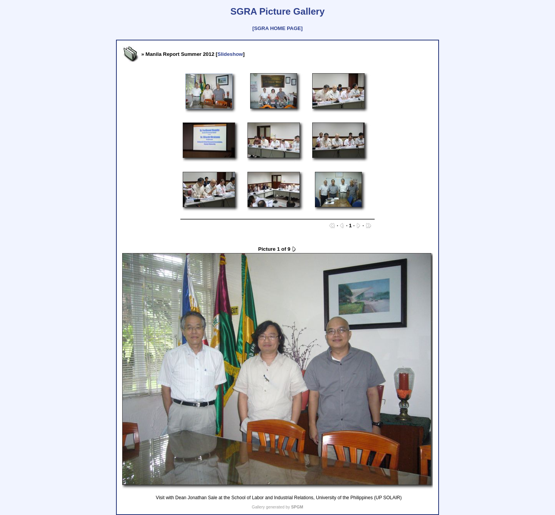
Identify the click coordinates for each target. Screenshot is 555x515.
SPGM (297, 507)
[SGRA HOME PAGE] (277, 28)
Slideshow (230, 54)
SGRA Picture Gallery (277, 11)
